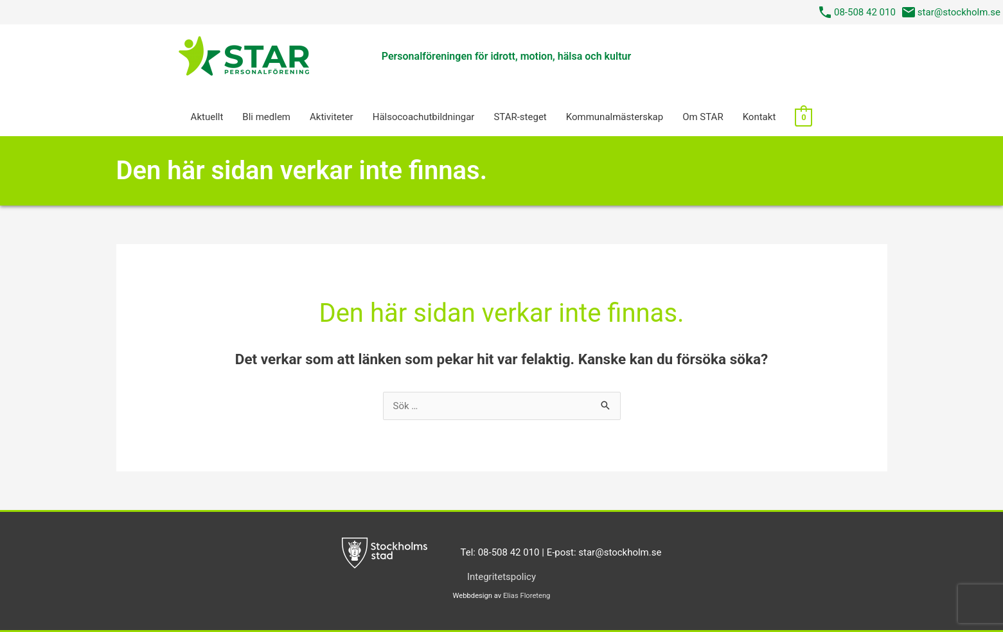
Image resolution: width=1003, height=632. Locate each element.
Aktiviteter (331, 117)
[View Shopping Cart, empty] (803, 117)
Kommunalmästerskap (614, 117)
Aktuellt (207, 117)
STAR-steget (519, 117)
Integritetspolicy (501, 577)
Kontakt (759, 117)
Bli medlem (266, 117)
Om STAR (702, 117)
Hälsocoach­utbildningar (424, 117)
